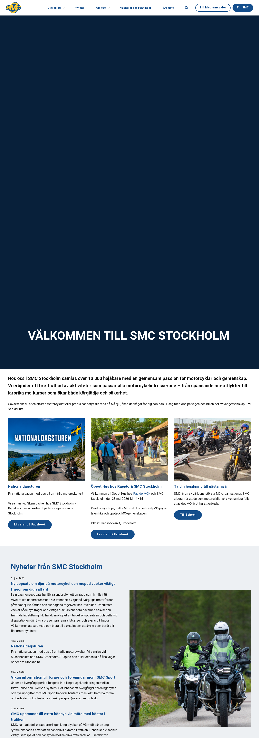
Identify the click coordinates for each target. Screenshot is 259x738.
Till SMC (243, 7)
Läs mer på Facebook (30, 524)
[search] (186, 7)
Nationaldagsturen (24, 486)
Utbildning (55, 7)
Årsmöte (168, 7)
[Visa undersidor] (62, 7)
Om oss (102, 7)
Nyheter (79, 7)
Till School (188, 514)
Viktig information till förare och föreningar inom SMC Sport (63, 677)
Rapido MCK (141, 493)
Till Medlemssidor (212, 7)
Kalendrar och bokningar (135, 7)
